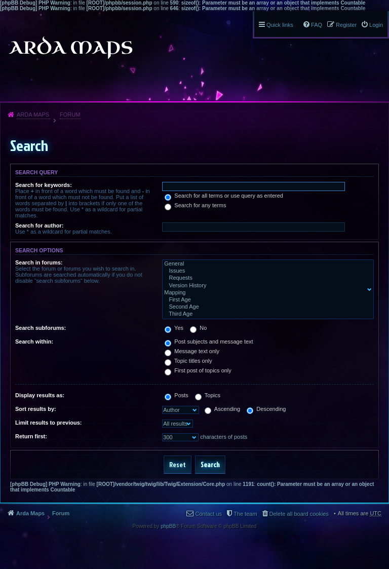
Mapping (265, 292)
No (198, 328)
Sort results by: (35, 409)
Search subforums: (40, 328)
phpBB (168, 526)
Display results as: (39, 395)
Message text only (192, 351)
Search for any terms (195, 205)
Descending (266, 409)
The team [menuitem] (245, 514)
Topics (207, 395)
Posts (176, 395)
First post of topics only (198, 370)
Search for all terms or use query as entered (224, 196)
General (265, 264)
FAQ (316, 25)
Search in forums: (39, 262)
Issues (265, 271)
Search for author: (39, 225)
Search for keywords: (43, 185)
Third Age (265, 314)
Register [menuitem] (346, 25)
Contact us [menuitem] (208, 514)
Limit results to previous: (48, 423)
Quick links (279, 25)
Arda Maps (33, 114)
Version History (265, 285)
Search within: (34, 341)
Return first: (31, 436)
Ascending (222, 409)
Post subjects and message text (209, 341)
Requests (265, 278)
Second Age (265, 307)
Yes (174, 328)
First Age (265, 300)
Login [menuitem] (376, 25)
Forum (70, 114)
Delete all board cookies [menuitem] (299, 514)
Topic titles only (188, 361)
